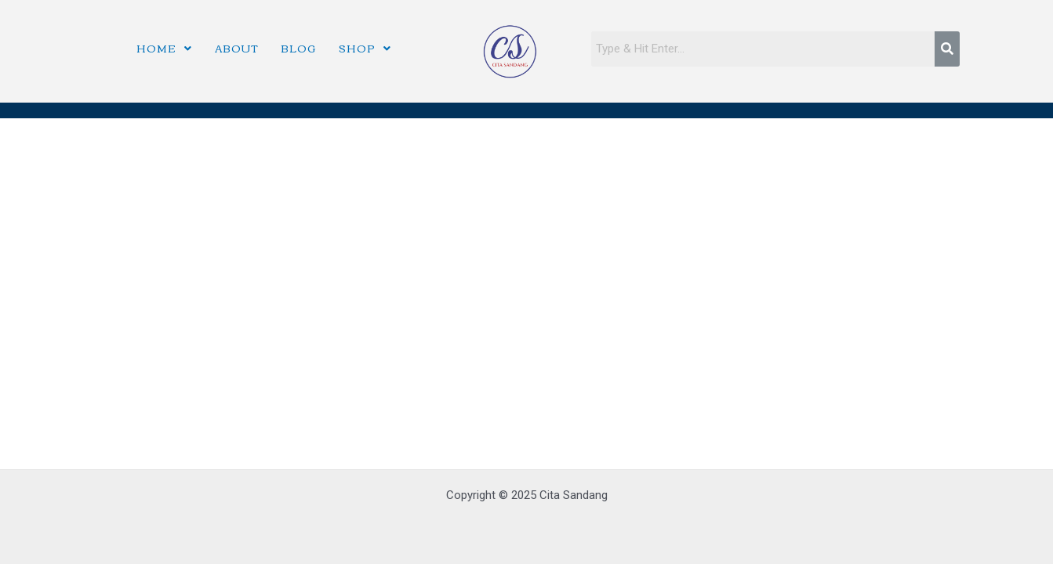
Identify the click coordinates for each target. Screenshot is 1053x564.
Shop (365, 47)
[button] (164, 48)
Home (164, 47)
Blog (298, 47)
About (236, 47)
